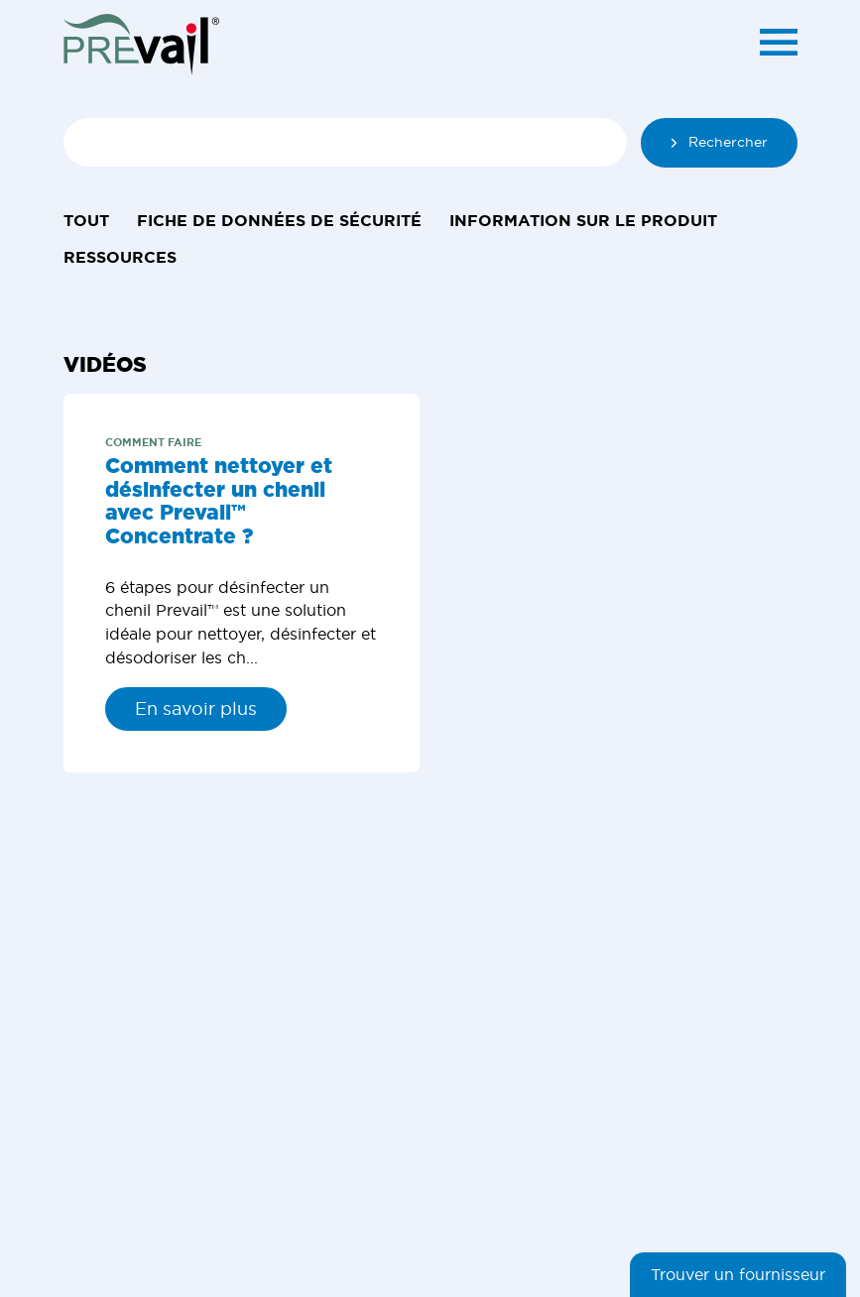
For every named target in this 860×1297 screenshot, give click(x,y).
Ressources (120, 257)
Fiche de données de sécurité (279, 220)
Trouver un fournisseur (738, 1274)
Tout (86, 220)
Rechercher (719, 142)
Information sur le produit (583, 220)
